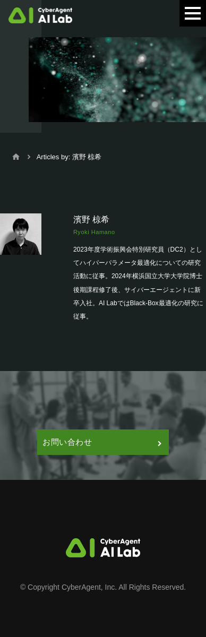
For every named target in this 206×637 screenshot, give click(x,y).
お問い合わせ (101, 441)
